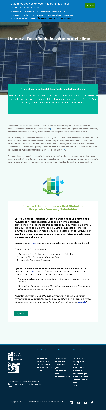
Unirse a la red (43, 364)
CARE (75, 386)
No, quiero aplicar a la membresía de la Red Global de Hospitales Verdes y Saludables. (54, 280)
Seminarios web (62, 376)
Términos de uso (35, 401)
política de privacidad (63, 18)
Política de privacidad (53, 401)
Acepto (90, 5)
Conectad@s (61, 358)
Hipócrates (60, 361)
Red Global (42, 358)
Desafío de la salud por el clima (79, 361)
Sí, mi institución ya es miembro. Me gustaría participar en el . (54, 287)
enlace (32, 243)
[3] (64, 150)
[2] (89, 131)
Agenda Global (44, 361)
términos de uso (45, 18)
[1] (51, 128)
